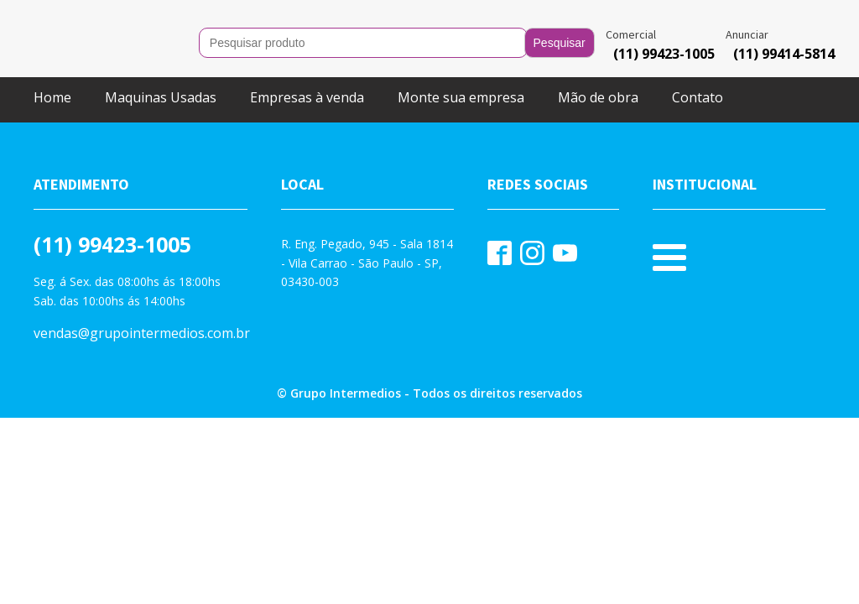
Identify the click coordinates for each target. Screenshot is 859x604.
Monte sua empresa (461, 97)
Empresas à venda (307, 97)
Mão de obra (598, 97)
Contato (697, 97)
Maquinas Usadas (160, 97)
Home (52, 97)
